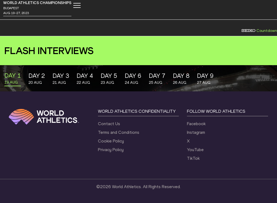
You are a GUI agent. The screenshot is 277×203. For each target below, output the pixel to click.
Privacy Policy (111, 149)
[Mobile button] (76, 5)
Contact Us (109, 123)
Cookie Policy (111, 141)
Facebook (196, 123)
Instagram (196, 132)
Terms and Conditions (118, 132)
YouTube (195, 149)
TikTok (193, 158)
